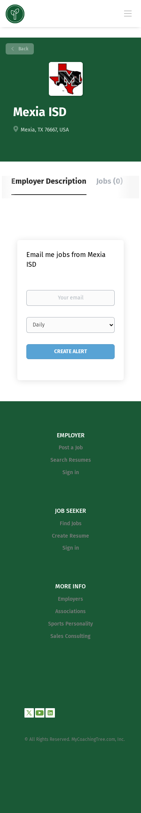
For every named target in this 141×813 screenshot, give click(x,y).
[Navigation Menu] (128, 13)
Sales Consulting (70, 636)
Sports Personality (70, 624)
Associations (70, 611)
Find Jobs (71, 523)
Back (22, 48)
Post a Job (71, 447)
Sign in (70, 472)
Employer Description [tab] (48, 181)
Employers (70, 599)
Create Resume (70, 536)
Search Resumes (70, 460)
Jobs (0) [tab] (109, 181)
